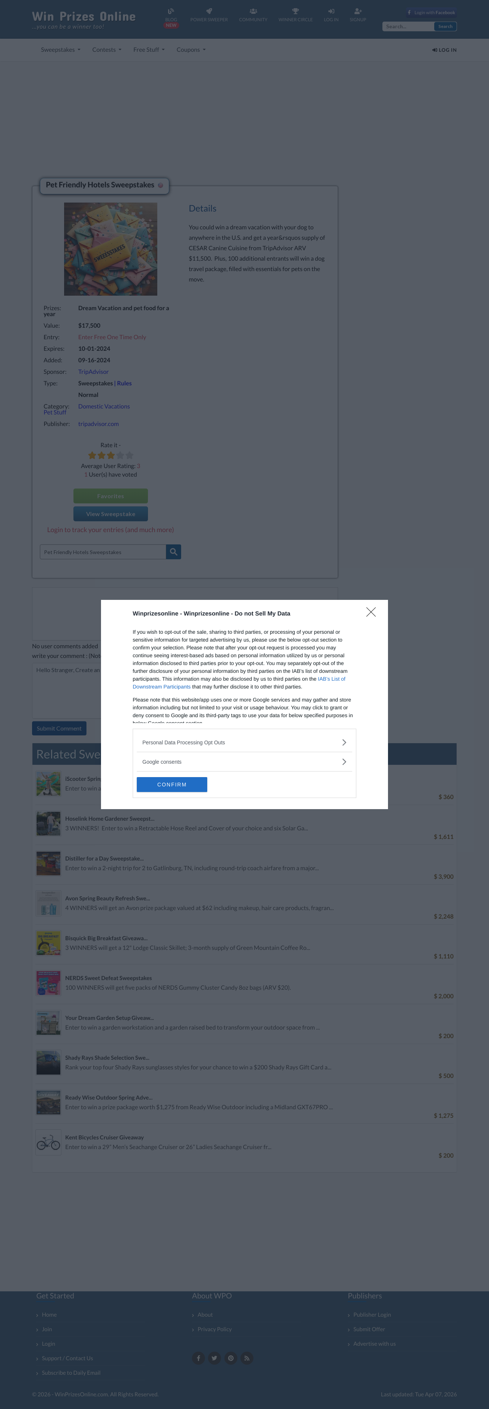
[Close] (373, 614)
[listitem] (244, 742)
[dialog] (244, 704)
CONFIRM (172, 785)
